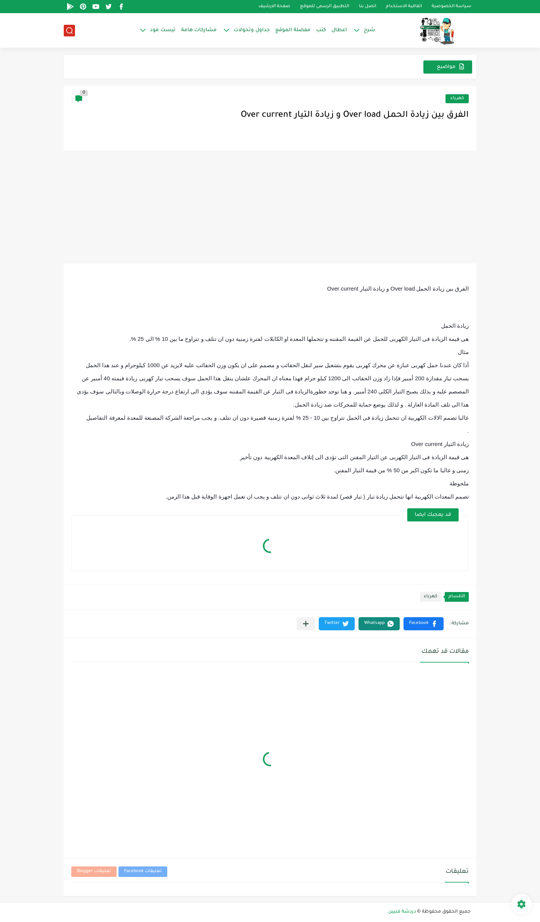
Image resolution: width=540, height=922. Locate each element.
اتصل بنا (367, 6)
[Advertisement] (270, 207)
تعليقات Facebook (143, 871)
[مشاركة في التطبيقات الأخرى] (306, 623)
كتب (321, 30)
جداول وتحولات (252, 30)
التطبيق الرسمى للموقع (324, 6)
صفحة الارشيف (274, 6)
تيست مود (163, 30)
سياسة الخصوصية (451, 6)
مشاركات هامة (199, 30)
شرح (369, 30)
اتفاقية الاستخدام (404, 6)
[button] (424, 623)
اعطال (339, 30)
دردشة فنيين (402, 911)
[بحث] (69, 30)
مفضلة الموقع (292, 30)
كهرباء (457, 98)
